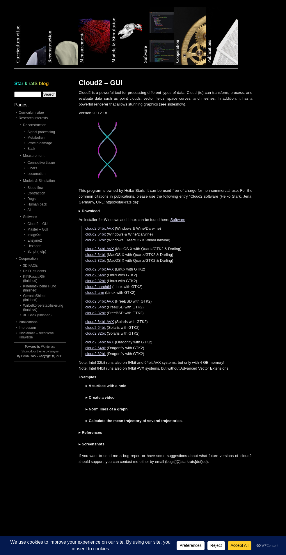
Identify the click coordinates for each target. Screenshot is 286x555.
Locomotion (36, 174)
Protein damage (39, 143)
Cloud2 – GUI (38, 224)
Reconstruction (34, 125)
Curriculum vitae (31, 112)
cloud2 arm (94, 292)
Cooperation (28, 259)
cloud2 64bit (95, 234)
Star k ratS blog (31, 83)
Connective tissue (41, 163)
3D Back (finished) (37, 315)
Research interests (33, 118)
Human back (37, 204)
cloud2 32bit (95, 240)
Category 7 (222, 36)
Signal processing (41, 132)
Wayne (54, 351)
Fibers (32, 168)
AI (29, 210)
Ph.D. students (34, 271)
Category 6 (190, 36)
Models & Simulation (39, 181)
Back (31, 149)
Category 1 (30, 36)
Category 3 (94, 36)
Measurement (33, 156)
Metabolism (36, 138)
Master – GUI (37, 229)
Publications (28, 322)
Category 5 (158, 36)
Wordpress (48, 346)
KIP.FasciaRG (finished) (34, 279)
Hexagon (34, 246)
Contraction (36, 193)
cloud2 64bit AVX (99, 228)
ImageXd (34, 235)
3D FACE (30, 266)
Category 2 (62, 36)
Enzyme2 (34, 240)
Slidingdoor (29, 351)
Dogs (31, 199)
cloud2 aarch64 (98, 286)
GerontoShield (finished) (34, 298)
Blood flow (35, 188)
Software (177, 219)
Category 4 (126, 36)
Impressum (27, 328)
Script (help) (36, 252)
